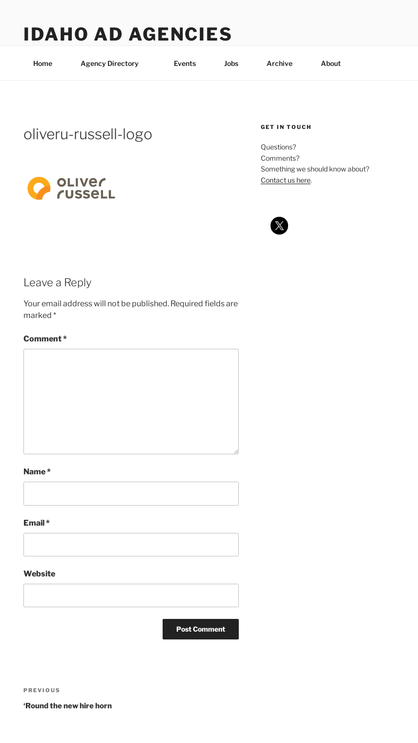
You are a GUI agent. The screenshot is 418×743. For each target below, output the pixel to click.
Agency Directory (114, 63)
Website (39, 573)
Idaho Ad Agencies (128, 34)
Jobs (231, 63)
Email (36, 523)
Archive (280, 63)
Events (185, 63)
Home (42, 63)
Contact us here (286, 180)
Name (37, 471)
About (335, 63)
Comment (45, 338)
